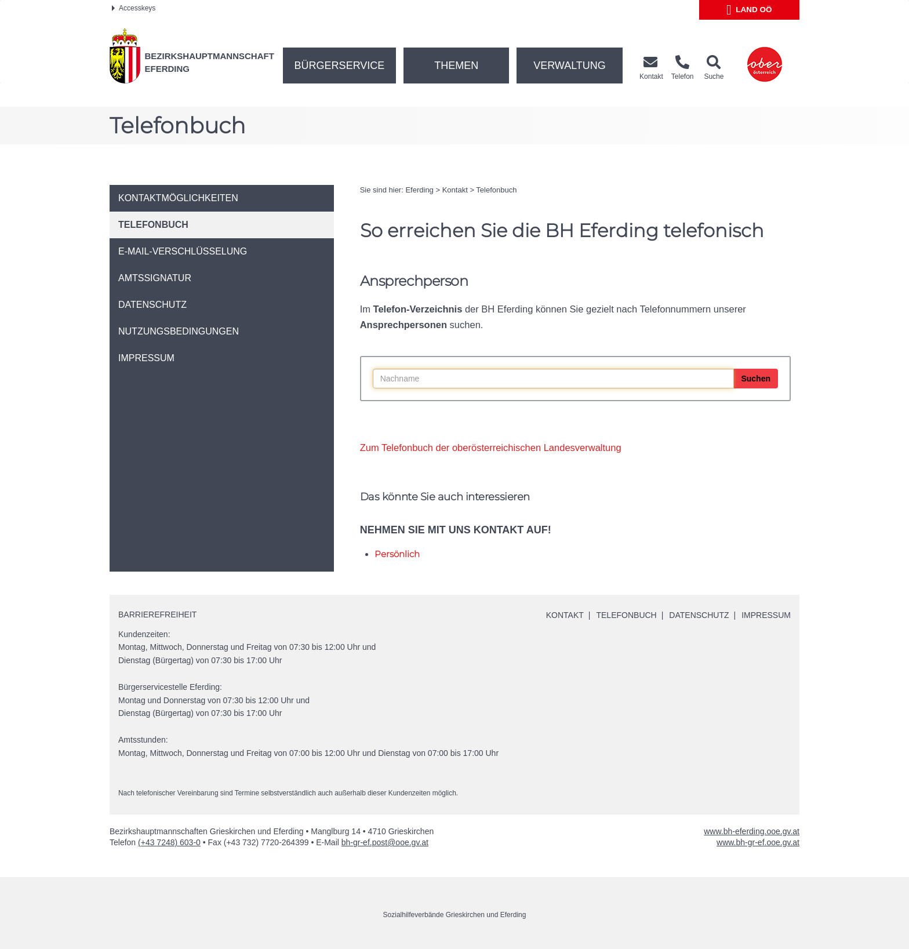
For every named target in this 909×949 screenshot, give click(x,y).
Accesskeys (133, 8)
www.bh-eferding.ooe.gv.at (751, 831)
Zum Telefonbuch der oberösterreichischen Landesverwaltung (490, 447)
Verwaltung (569, 65)
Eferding (419, 190)
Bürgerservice (339, 65)
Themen (456, 65)
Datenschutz (699, 615)
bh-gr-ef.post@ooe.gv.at (384, 842)
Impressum (766, 615)
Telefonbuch (496, 190)
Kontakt (455, 190)
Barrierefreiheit (157, 614)
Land (749, 10)
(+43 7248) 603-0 (169, 842)
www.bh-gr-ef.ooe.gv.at (758, 842)
